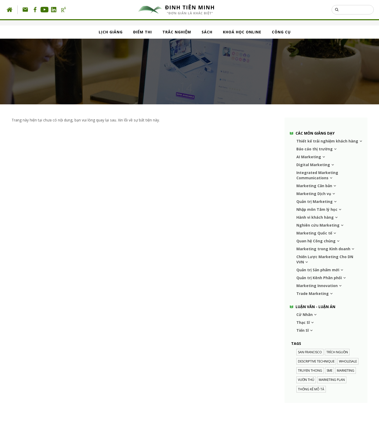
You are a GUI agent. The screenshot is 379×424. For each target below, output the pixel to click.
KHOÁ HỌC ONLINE (242, 31)
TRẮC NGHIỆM (176, 31)
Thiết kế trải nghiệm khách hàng (327, 141)
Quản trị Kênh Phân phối (319, 277)
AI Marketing (308, 156)
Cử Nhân (304, 314)
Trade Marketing (312, 293)
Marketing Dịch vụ (313, 193)
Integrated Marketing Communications (317, 175)
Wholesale (348, 361)
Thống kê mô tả (311, 389)
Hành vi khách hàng (315, 217)
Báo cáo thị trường (314, 148)
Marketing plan (332, 379)
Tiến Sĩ (302, 330)
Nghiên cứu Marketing (318, 225)
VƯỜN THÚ (306, 379)
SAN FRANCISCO (310, 352)
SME (329, 370)
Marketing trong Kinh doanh (323, 248)
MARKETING (345, 370)
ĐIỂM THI (142, 31)
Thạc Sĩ (303, 322)
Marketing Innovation (317, 285)
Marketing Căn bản (314, 185)
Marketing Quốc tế (314, 233)
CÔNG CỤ (281, 31)
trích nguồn (337, 352)
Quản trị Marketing (314, 201)
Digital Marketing (313, 164)
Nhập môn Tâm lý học (316, 209)
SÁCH (207, 31)
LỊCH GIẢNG (111, 31)
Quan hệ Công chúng (316, 240)
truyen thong (310, 370)
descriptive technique (316, 361)
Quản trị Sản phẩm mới (317, 269)
